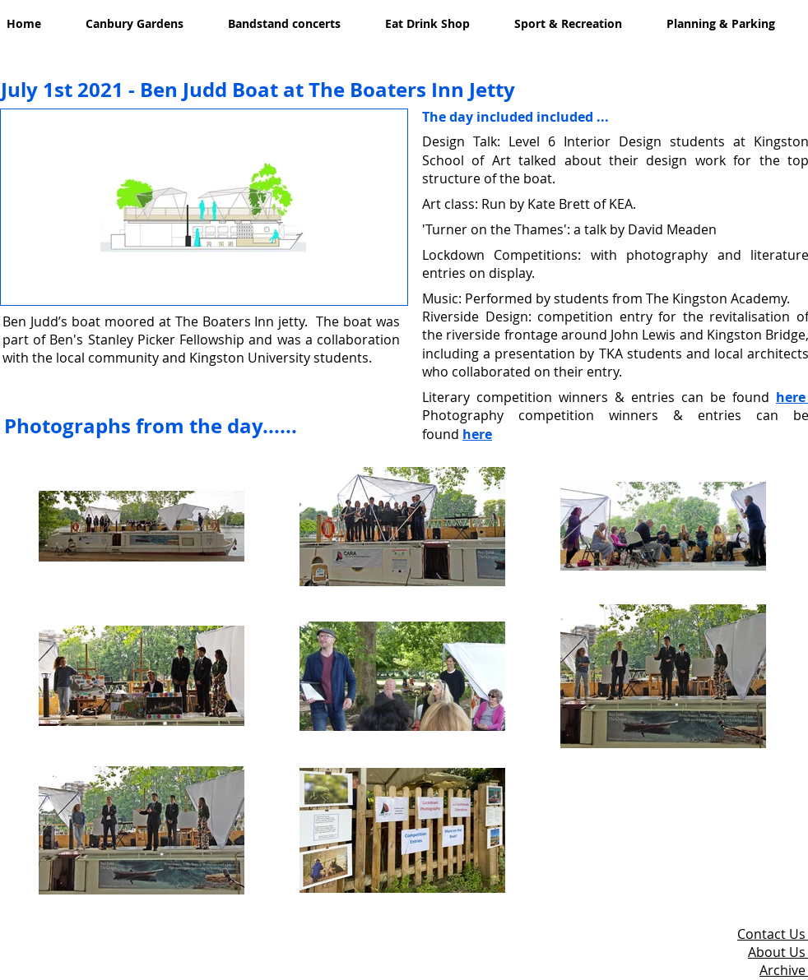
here (477, 434)
